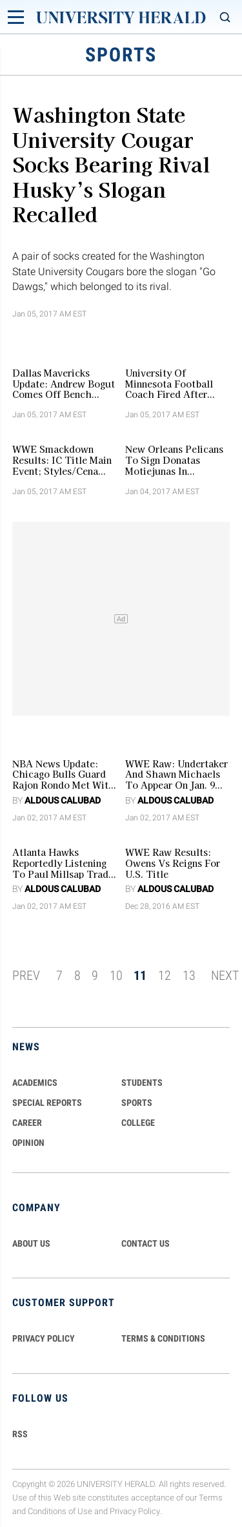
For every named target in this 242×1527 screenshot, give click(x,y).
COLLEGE (138, 1122)
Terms (211, 1497)
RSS (20, 1434)
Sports (136, 1102)
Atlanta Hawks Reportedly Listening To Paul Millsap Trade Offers (63, 863)
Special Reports (47, 1102)
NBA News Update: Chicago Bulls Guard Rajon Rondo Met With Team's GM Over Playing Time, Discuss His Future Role (63, 774)
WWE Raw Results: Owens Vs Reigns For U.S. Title (172, 863)
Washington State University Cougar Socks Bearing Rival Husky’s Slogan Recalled (111, 163)
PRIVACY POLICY (43, 1338)
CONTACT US (145, 1243)
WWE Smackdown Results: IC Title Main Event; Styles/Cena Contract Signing (62, 460)
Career (27, 1122)
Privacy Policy (135, 1511)
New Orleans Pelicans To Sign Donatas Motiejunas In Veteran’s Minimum (174, 460)
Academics (34, 1082)
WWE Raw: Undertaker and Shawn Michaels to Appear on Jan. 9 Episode (176, 774)
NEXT (225, 975)
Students (142, 1082)
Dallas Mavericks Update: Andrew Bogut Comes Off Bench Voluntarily (63, 384)
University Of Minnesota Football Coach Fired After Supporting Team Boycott (169, 384)
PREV (26, 975)
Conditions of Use (60, 1511)
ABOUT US (31, 1243)
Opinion (28, 1142)
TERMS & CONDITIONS (163, 1338)
